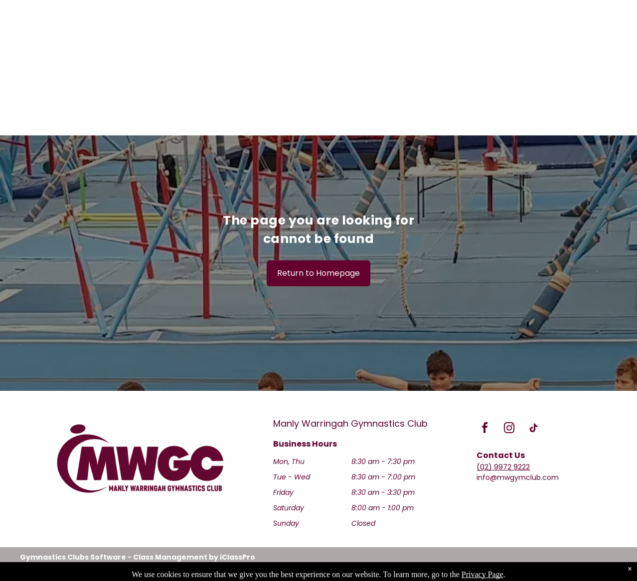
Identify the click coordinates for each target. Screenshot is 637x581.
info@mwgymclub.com (518, 477)
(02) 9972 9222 (503, 467)
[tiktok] (533, 429)
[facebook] (484, 429)
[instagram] (509, 429)
